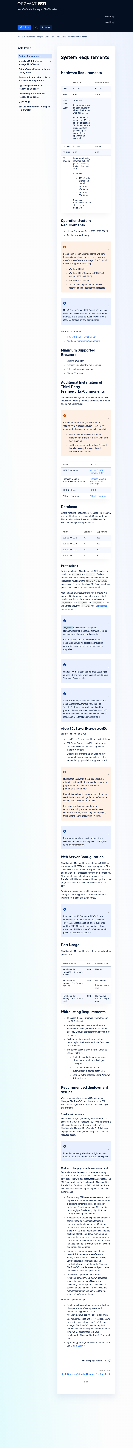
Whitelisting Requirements (83, 1012)
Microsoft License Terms (84, 254)
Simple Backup (78, 1346)
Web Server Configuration (82, 857)
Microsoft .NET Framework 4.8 (96, 471)
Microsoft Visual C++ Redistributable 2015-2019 (99, 481)
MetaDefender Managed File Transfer (37, 9)
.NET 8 (93, 490)
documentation (76, 845)
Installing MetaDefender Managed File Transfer (86, 1374)
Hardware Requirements (81, 73)
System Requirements (77, 37)
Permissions (69, 566)
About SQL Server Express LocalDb (84, 728)
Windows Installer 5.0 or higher (81, 337)
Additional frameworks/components (83, 341)
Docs (19, 37)
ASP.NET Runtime (98, 496)
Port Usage (70, 945)
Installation (61, 37)
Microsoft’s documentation (90, 587)
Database (69, 507)
